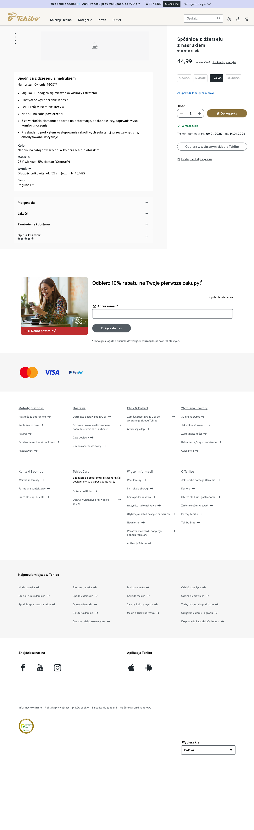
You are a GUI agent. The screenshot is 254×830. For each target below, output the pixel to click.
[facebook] (23, 732)
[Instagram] (57, 732)
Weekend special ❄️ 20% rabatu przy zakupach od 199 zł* (95, 4)
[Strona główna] (24, 16)
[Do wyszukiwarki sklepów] (229, 21)
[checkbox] (184, 78)
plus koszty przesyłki (224, 62)
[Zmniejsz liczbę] (181, 113)
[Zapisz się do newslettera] (111, 391)
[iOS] (131, 732)
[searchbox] (200, 18)
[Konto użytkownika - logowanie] (237, 21)
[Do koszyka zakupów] (247, 21)
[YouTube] (40, 732)
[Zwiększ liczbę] (199, 113)
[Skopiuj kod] (171, 4)
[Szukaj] (219, 18)
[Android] (148, 732)
